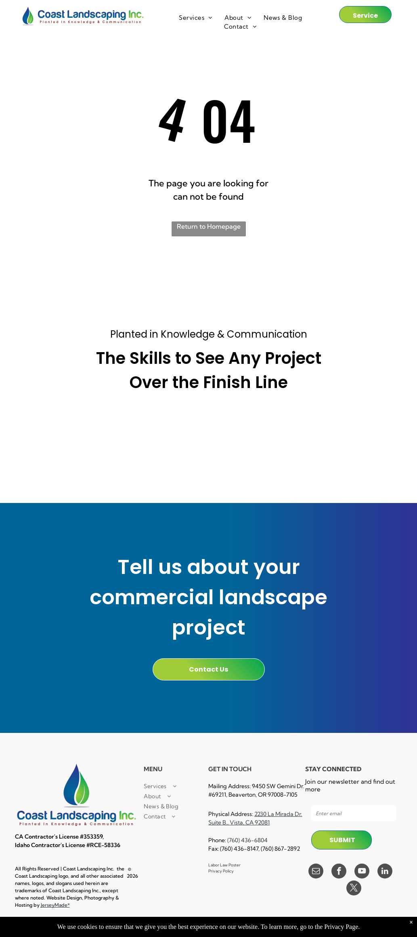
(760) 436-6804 (247, 840)
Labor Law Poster (224, 865)
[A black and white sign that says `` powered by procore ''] (208, 422)
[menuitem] (195, 18)
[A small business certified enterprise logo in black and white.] (131, 422)
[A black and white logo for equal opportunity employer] (362, 460)
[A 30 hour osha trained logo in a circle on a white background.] (285, 422)
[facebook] (338, 872)
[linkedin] (384, 872)
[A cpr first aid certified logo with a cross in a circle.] (54, 460)
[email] (315, 872)
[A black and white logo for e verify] (362, 422)
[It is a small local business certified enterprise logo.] (54, 422)
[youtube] (361, 872)
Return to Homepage (209, 226)
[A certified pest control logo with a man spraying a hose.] (131, 460)
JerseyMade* (55, 905)
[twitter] (353, 889)
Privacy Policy (221, 871)
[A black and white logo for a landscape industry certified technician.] (208, 460)
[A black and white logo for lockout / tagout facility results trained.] (285, 460)
